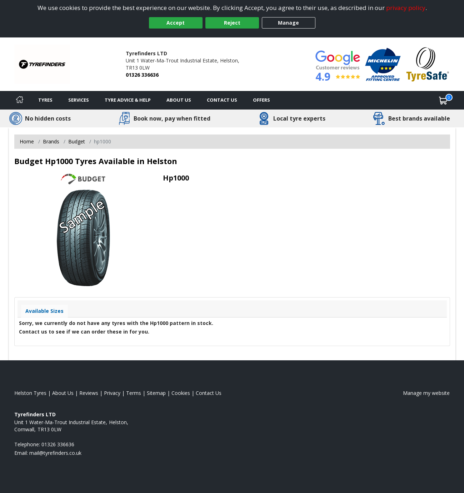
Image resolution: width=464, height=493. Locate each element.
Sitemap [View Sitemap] (156, 393)
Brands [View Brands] (51, 141)
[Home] (19, 100)
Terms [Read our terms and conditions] (133, 393)
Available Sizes (44, 311)
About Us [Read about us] (63, 393)
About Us (178, 100)
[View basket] (443, 100)
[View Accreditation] (383, 63)
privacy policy (405, 8)
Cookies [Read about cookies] (180, 393)
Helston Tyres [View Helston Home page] (30, 393)
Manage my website (426, 393)
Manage (288, 22)
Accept (175, 22)
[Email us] (55, 452)
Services (78, 100)
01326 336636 (142, 74)
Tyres (45, 100)
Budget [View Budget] (76, 141)
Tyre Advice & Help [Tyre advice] (128, 100)
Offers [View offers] (261, 100)
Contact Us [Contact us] (222, 100)
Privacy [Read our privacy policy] (112, 393)
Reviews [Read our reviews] (88, 393)
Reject (232, 22)
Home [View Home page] (27, 141)
